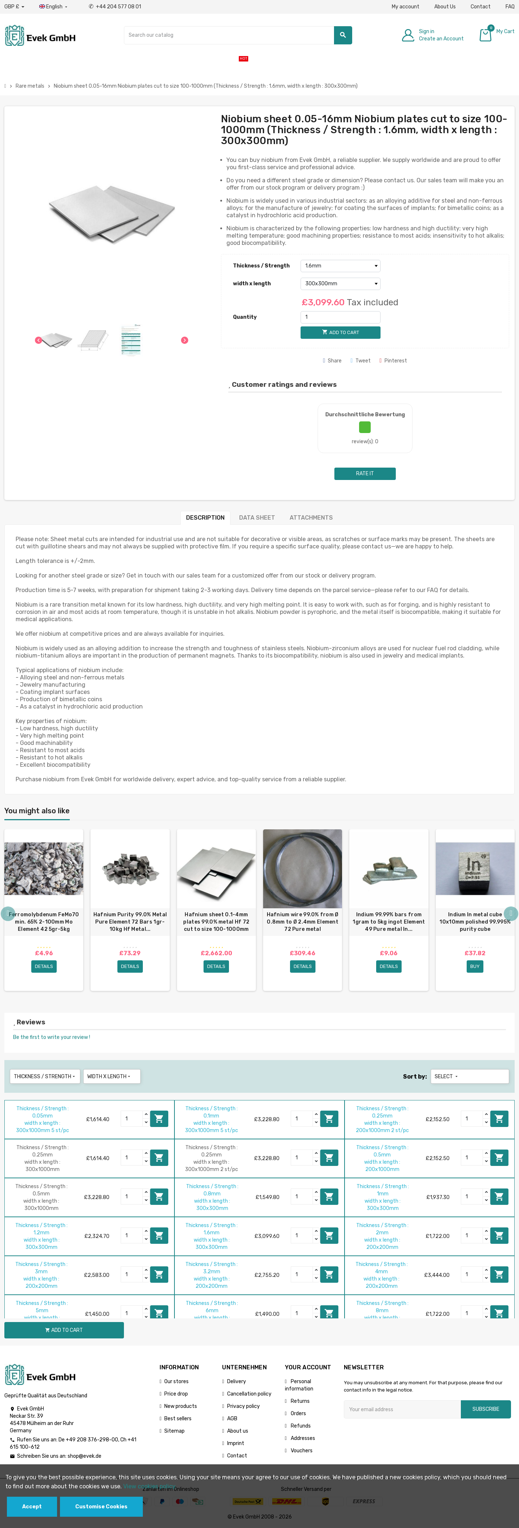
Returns (300, 1401)
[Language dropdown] (54, 7)
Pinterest (393, 361)
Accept (32, 1507)
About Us (445, 7)
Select (447, 1076)
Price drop (176, 1394)
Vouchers (301, 1451)
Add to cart (159, 1119)
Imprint (235, 1443)
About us (237, 1431)
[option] (44, 910)
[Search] (238, 35)
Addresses (302, 1438)
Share (332, 361)
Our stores (176, 1381)
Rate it (365, 474)
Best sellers (178, 1419)
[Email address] (402, 1409)
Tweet (360, 361)
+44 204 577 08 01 (115, 7)
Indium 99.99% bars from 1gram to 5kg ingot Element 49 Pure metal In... (389, 922)
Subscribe (485, 1409)
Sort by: (415, 1076)
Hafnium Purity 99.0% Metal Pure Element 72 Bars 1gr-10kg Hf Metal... (130, 922)
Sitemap (174, 1431)
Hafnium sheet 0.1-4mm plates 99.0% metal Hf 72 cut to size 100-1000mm (216, 922)
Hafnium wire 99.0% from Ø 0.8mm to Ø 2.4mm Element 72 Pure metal (303, 922)
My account (405, 7)
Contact (481, 7)
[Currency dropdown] (14, 7)
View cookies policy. (150, 1486)
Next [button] (511, 913)
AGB (232, 1419)
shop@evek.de (84, 1456)
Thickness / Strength (261, 266)
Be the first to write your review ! (51, 1037)
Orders (298, 1413)
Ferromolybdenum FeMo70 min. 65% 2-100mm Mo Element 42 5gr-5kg (44, 922)
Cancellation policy (249, 1394)
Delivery (236, 1381)
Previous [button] (8, 913)
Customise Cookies (101, 1507)
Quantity (245, 317)
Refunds (300, 1426)
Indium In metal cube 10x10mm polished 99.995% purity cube (475, 922)
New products (180, 1406)
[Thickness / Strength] (341, 266)
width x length (252, 284)
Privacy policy (243, 1406)
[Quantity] (341, 317)
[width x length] (341, 284)
